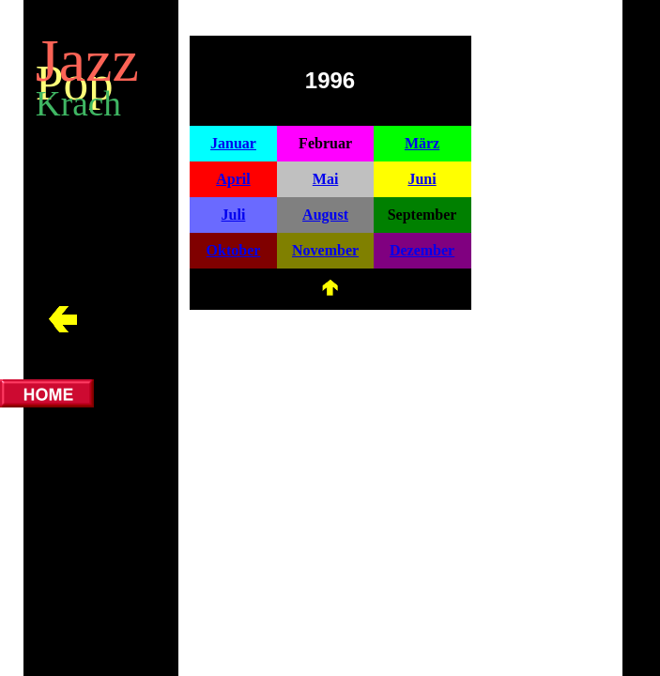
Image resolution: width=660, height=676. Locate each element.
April (233, 179)
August (325, 215)
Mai (326, 179)
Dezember (422, 250)
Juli (234, 215)
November (325, 250)
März (422, 143)
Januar (233, 143)
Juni (421, 179)
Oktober (234, 250)
